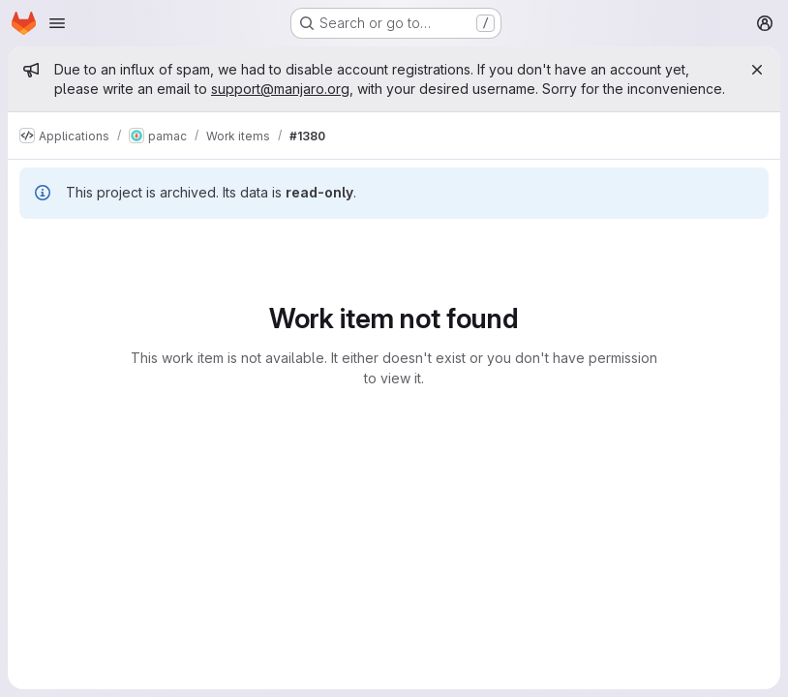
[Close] (757, 69)
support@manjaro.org (280, 88)
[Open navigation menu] (57, 23)
